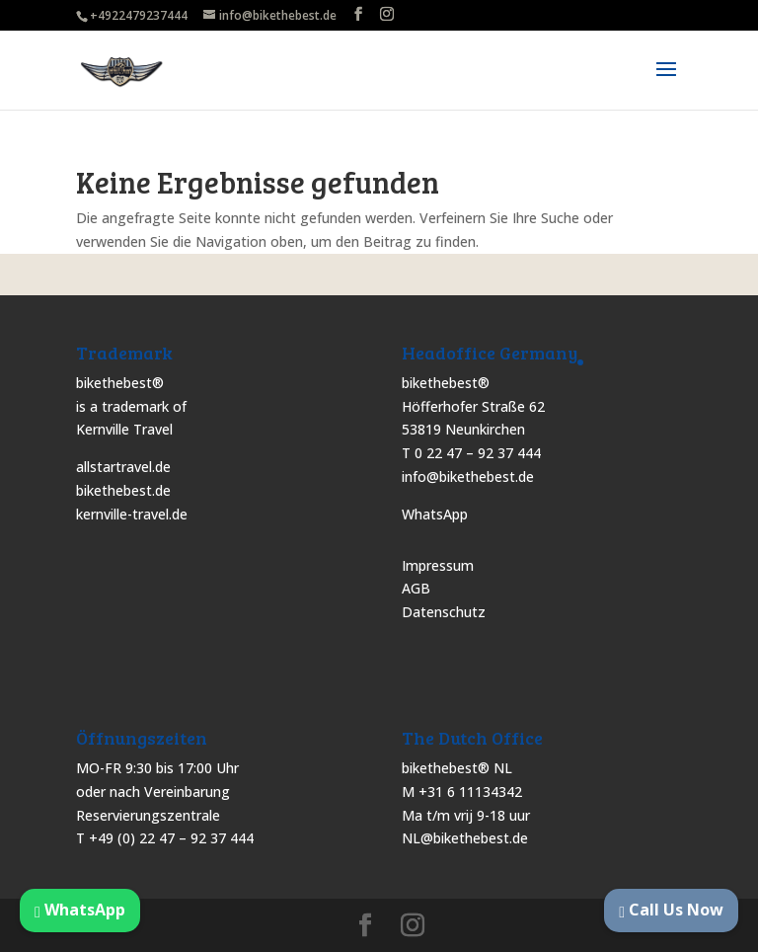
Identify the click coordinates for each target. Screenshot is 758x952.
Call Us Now (671, 909)
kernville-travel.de (132, 514)
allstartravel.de (123, 466)
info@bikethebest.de (468, 476)
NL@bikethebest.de (465, 838)
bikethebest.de (123, 490)
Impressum (438, 565)
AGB (416, 588)
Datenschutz (444, 611)
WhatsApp (435, 514)
